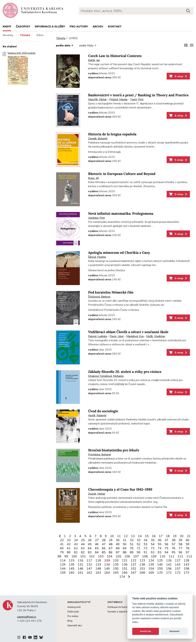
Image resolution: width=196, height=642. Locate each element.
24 (76, 540)
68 (118, 548)
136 (125, 564)
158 (186, 569)
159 (63, 573)
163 (98, 573)
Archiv (98, 26)
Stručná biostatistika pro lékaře (113, 450)
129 (63, 564)
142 (177, 564)
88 (125, 552)
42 (69, 544)
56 (166, 544)
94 (166, 552)
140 (160, 564)
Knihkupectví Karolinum (120, 607)
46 (97, 544)
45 (90, 544)
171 (169, 573)
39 (180, 540)
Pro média (72, 616)
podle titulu (87, 45)
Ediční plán (73, 611)
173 (186, 573)
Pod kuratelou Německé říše (110, 292)
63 (83, 548)
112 (180, 556)
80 (69, 552)
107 (136, 556)
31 (125, 540)
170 (160, 573)
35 (153, 540)
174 (122, 577)
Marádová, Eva (135, 336)
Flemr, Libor (117, 336)
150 (116, 569)
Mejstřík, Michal (97, 99)
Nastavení (174, 631)
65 (97, 548)
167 (133, 573)
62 (76, 548)
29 (111, 540)
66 (104, 548)
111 (171, 556)
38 (173, 540)
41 (62, 544)
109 (154, 556)
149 (107, 569)
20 (182, 536)
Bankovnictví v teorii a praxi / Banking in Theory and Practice (138, 95)
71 (139, 548)
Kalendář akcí (74, 625)
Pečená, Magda (118, 99)
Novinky (8, 35)
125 (160, 560)
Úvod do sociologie (103, 411)
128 (186, 560)
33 (139, 540)
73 (153, 548)
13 (133, 536)
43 (76, 544)
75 (166, 548)
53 (145, 544)
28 (104, 540)
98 (59, 556)
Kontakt (115, 26)
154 (151, 569)
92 (153, 552)
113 (189, 556)
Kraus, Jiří (93, 178)
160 (71, 573)
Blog (69, 620)
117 (89, 560)
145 (71, 569)
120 (116, 560)
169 (151, 573)
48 (111, 544)
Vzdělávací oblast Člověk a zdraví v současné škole (128, 332)
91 (145, 552)
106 (127, 556)
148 (98, 569)
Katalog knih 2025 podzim (21, 69)
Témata (25, 35)
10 (112, 536)
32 (132, 540)
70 (132, 548)
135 (116, 564)
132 (89, 564)
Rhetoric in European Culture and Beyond (121, 174)
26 (90, 540)
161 (80, 573)
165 (116, 573)
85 (104, 552)
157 (177, 569)
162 (89, 573)
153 (142, 569)
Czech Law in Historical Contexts (115, 56)
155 (160, 569)
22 (62, 540)
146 (80, 569)
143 (186, 564)
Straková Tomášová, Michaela (105, 376)
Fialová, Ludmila (97, 336)
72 (145, 548)
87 (118, 552)
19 (175, 536)
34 (145, 540)
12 (126, 536)
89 (132, 552)
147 (89, 569)
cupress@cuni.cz (26, 617)
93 (159, 552)
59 (187, 544)
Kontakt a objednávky (119, 611)
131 (80, 564)
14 (140, 536)
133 (98, 564)
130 (71, 564)
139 (151, 564)
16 (154, 536)
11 (119, 536)
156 (169, 569)
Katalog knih (74, 607)
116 (80, 560)
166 (125, 573)
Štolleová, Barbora (99, 297)
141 (169, 564)
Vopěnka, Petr (96, 218)
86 (111, 552)
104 (109, 556)
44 (83, 544)
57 (173, 544)
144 (63, 569)
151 (125, 569)
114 (63, 560)
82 (83, 552)
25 (83, 540)
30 (118, 540)
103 (101, 556)
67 (111, 548)
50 (125, 544)
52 (139, 544)
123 (142, 560)
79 (62, 552)
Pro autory (79, 26)
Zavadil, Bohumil (97, 138)
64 (90, 548)
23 (69, 540)
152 (133, 569)
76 (173, 548)
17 (161, 536)
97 (187, 552)
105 (118, 556)
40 (187, 540)
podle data (64, 45)
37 (166, 540)
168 (142, 573)
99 (66, 556)
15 (147, 536)
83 (90, 552)
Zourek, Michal (96, 494)
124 (151, 560)
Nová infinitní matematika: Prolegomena (120, 213)
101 (83, 556)
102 (92, 556)
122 (133, 560)
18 (168, 536)
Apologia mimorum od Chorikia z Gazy (119, 253)
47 (104, 544)
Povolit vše (145, 631)
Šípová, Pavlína (97, 257)
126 (169, 560)
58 (180, 544)
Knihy (7, 26)
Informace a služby (50, 26)
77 (180, 548)
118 (98, 560)
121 (125, 560)
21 (189, 536)
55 (159, 544)
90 (139, 552)
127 (177, 560)
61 (69, 548)
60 (62, 548)
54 (153, 544)
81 (76, 552)
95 (173, 552)
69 (125, 548)
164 (107, 573)
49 (118, 544)
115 (71, 560)
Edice (40, 35)
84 (97, 552)
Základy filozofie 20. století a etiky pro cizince (124, 372)
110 (162, 556)
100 (74, 556)
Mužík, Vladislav (155, 336)
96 (180, 552)
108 (145, 556)
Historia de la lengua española (112, 134)
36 (159, 540)
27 (97, 540)
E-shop (178, 76)
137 (133, 564)
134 (107, 564)
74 (159, 548)
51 (132, 544)
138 (142, 564)
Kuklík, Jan (94, 60)
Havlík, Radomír (97, 415)
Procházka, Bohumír (99, 454)
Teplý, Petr (137, 99)
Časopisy (23, 26)
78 (187, 548)
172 (177, 573)
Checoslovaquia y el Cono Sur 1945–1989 (120, 489)
